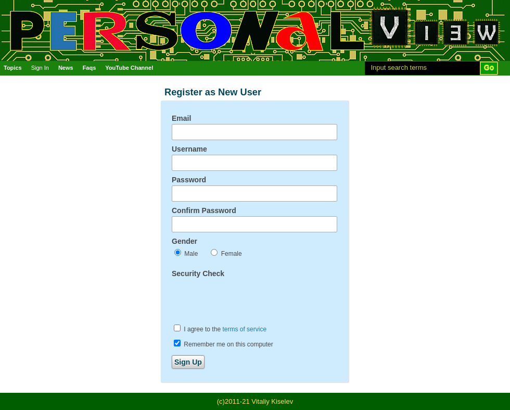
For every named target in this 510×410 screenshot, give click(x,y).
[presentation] (251, 299)
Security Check (198, 273)
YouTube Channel (129, 68)
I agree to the (220, 329)
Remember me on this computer (223, 344)
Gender (184, 241)
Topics (13, 68)
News (65, 68)
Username (189, 149)
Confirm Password (204, 210)
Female (226, 253)
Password (189, 180)
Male (186, 253)
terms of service (244, 329)
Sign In (40, 68)
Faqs (89, 68)
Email (181, 118)
